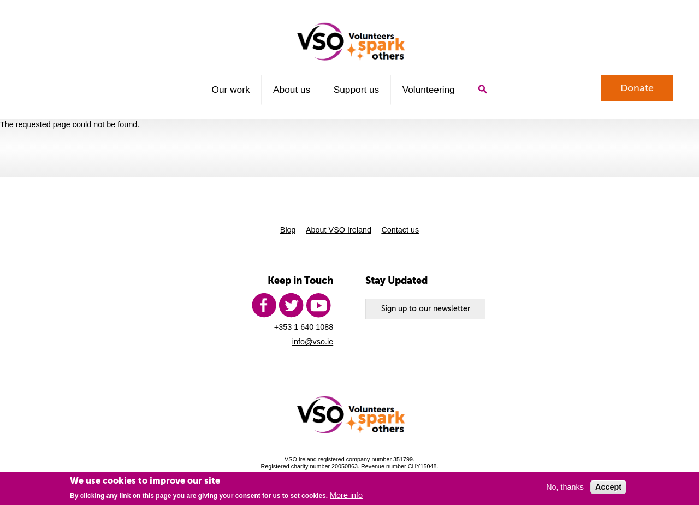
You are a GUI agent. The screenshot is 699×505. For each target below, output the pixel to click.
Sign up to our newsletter (425, 308)
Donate (637, 87)
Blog (288, 229)
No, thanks (565, 487)
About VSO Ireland (338, 229)
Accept (608, 487)
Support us (357, 89)
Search (482, 89)
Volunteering (428, 89)
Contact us (400, 229)
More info (346, 495)
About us (291, 89)
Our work (231, 89)
